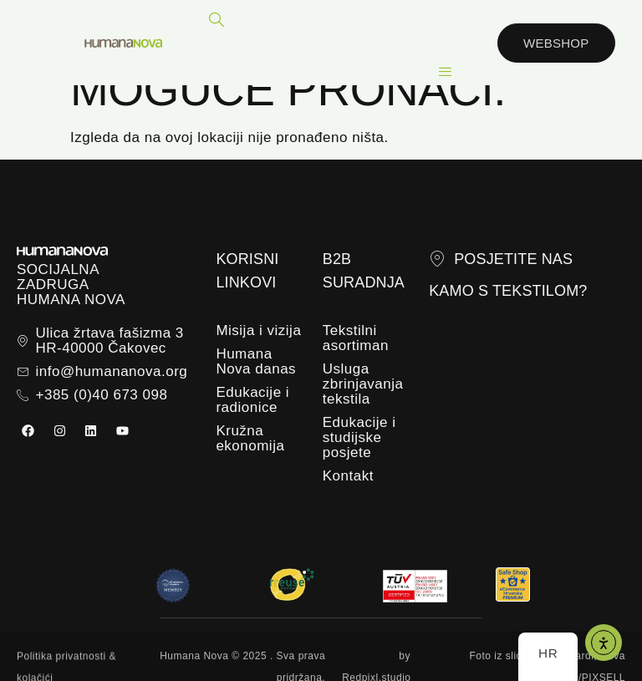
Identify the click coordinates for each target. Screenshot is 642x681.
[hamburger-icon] (445, 71)
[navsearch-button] (217, 21)
